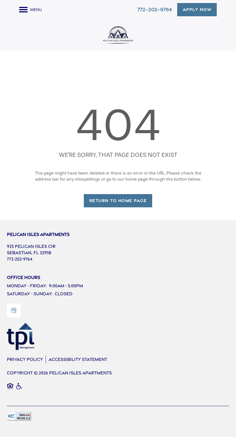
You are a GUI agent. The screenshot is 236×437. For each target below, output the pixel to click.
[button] (197, 9)
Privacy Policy (25, 359)
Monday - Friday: (27, 285)
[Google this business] (14, 310)
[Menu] (30, 9)
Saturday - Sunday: (29, 293)
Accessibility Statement (78, 359)
